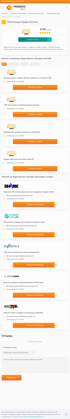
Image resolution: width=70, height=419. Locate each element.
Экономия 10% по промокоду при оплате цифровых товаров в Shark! (28, 192)
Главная (4, 13)
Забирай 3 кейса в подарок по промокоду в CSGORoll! (23, 313)
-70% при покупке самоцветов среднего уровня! (21, 105)
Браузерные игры (53, 13)
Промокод (13, 64)
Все (4, 64)
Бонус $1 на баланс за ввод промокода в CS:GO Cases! (23, 282)
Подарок (34, 64)
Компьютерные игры (36, 13)
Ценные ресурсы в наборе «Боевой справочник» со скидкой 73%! (27, 78)
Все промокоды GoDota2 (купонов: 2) (18, 256)
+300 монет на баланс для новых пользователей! (21, 252)
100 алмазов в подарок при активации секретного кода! (24, 222)
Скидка (24, 64)
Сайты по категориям (18, 13)
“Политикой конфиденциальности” (31, 417)
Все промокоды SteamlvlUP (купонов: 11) (20, 226)
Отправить (11, 378)
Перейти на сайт (39, 39)
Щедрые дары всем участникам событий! (18, 159)
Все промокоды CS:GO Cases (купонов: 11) (20, 286)
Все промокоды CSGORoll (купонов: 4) (19, 317)
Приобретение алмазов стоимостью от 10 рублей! (21, 132)
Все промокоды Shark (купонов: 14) (17, 196)
